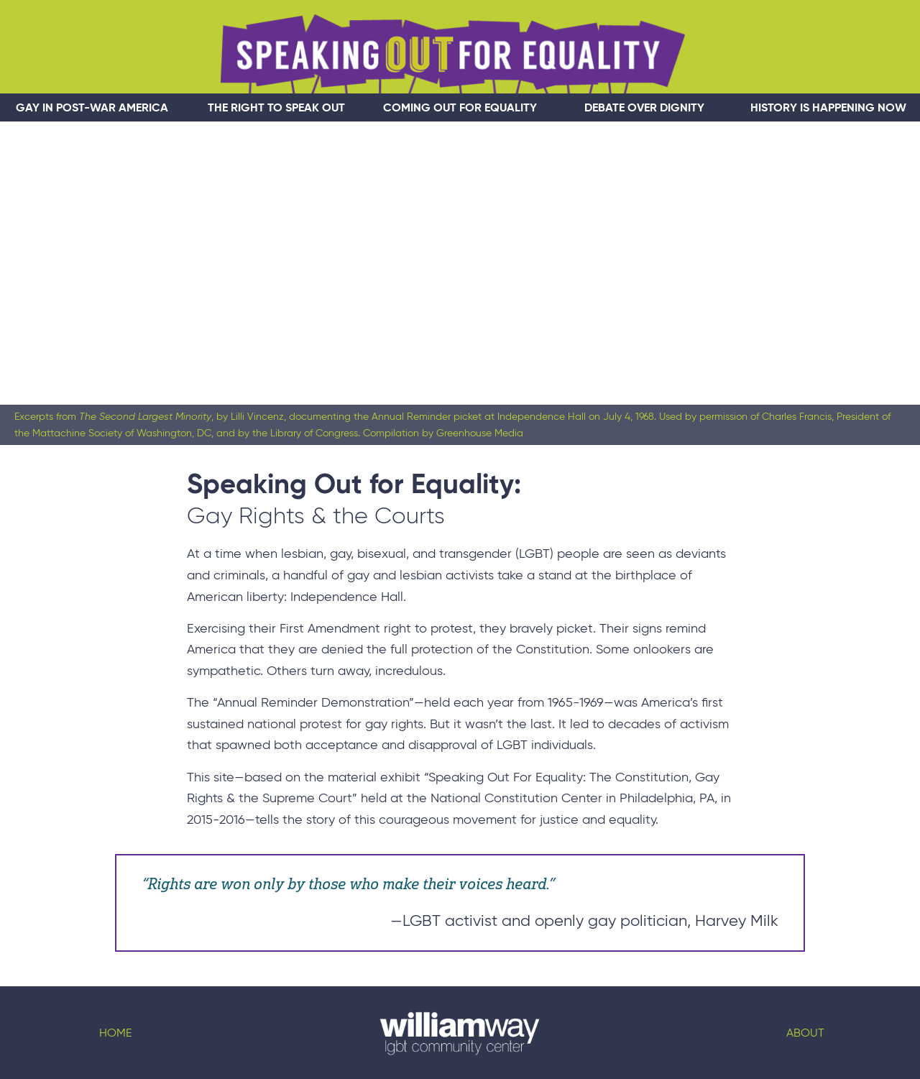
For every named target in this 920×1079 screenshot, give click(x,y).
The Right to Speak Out (276, 107)
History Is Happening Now (828, 107)
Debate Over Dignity (644, 107)
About (805, 1032)
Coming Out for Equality (460, 107)
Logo (460, 1032)
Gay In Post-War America (92, 107)
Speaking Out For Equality (453, 53)
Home (115, 1032)
